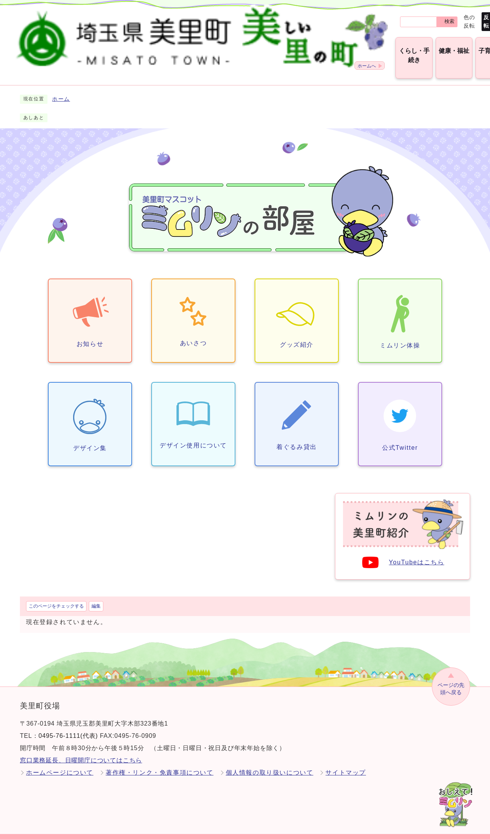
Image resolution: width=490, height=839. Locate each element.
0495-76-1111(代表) (68, 727)
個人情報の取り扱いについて (270, 763)
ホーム (61, 90)
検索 (293, 17)
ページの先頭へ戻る (451, 680)
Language (455, 17)
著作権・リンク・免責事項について (160, 763)
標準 (357, 17)
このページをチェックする (56, 597)
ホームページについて (59, 763)
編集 (96, 597)
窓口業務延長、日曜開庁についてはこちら (81, 751)
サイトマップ (345, 763)
